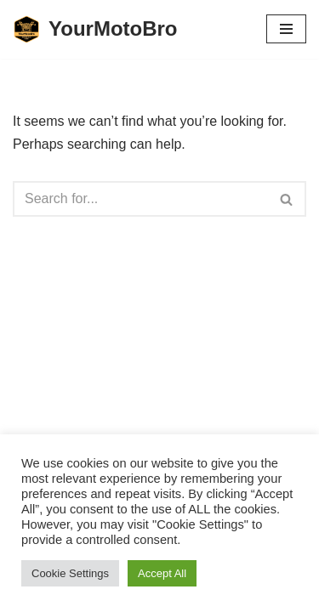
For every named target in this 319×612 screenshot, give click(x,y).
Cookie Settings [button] (70, 573)
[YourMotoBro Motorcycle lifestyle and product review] (95, 29)
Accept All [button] (162, 573)
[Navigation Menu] (286, 28)
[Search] (140, 199)
